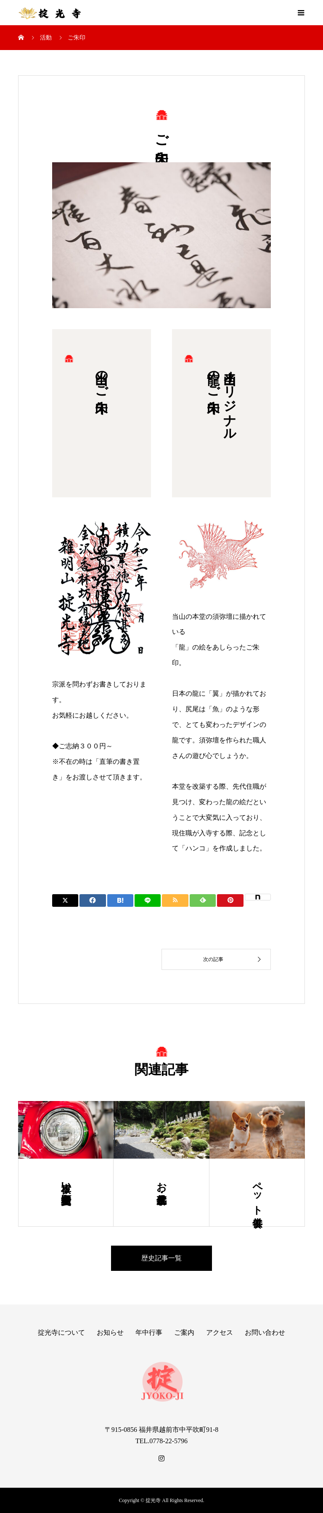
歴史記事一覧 (161, 1258)
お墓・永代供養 (161, 1181)
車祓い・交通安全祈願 (66, 1181)
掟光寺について (61, 1332)
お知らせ (110, 1332)
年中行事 (148, 1332)
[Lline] (148, 900)
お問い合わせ (265, 1332)
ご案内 (184, 1332)
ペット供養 (257, 1192)
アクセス (219, 1332)
